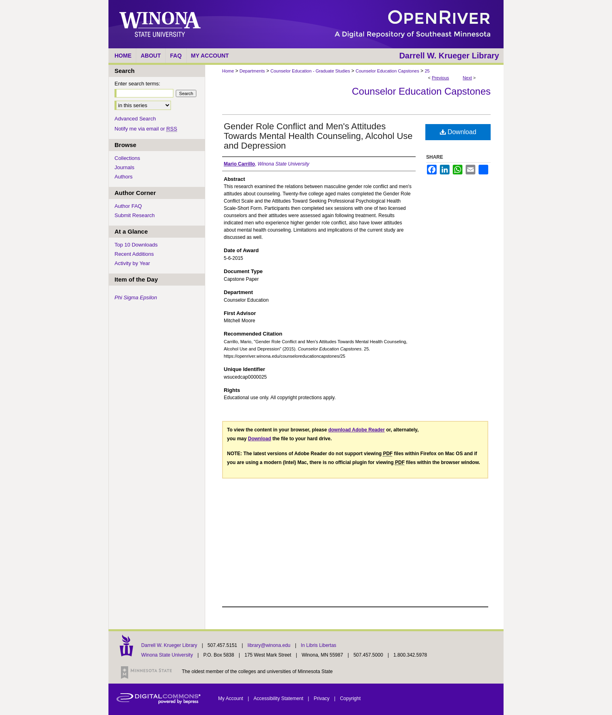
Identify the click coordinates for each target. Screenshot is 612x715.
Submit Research (134, 215)
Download (458, 131)
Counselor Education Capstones (387, 70)
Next (467, 77)
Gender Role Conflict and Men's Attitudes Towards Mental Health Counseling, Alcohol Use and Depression (318, 136)
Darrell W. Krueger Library (169, 645)
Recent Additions (134, 254)
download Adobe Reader (356, 430)
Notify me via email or (145, 129)
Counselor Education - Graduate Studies (310, 70)
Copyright (350, 698)
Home (228, 70)
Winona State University (167, 655)
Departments (252, 70)
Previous (440, 77)
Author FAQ (128, 206)
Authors (123, 177)
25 (427, 70)
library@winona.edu (270, 645)
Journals (124, 167)
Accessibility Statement (279, 698)
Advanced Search (135, 119)
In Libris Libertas (318, 645)
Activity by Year (132, 263)
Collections (127, 158)
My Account (231, 698)
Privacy (322, 698)
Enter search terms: (137, 84)
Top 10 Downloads (136, 245)
